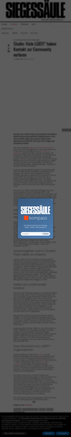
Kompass (38, 218)
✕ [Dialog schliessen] (47, 200)
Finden (45, 234)
